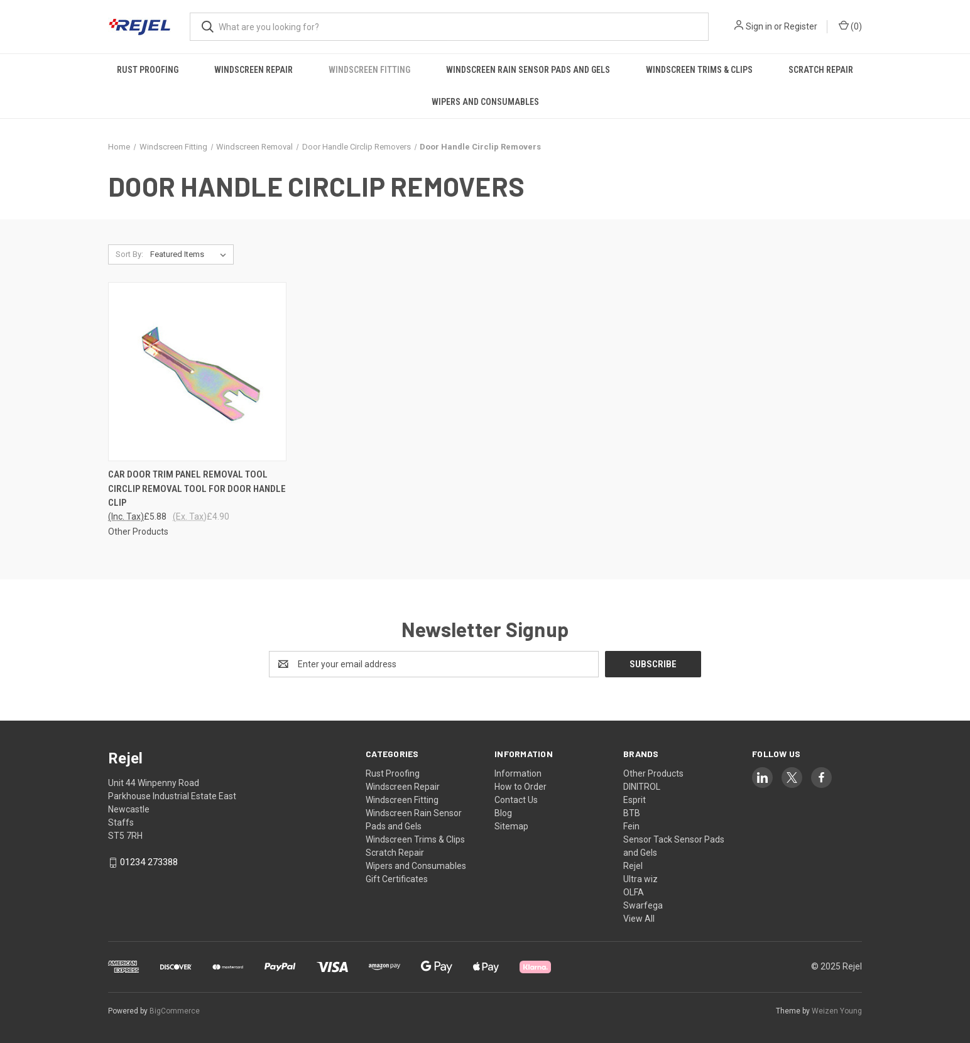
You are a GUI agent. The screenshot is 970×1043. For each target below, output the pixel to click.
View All (639, 919)
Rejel (633, 866)
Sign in (759, 26)
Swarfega (643, 905)
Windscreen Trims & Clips (699, 70)
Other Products (653, 773)
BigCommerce (175, 1011)
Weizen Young (837, 1011)
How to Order (520, 787)
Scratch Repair (820, 70)
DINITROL (641, 787)
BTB (631, 813)
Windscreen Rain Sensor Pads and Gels (528, 70)
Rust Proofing (147, 70)
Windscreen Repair (253, 70)
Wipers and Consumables (485, 102)
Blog (503, 813)
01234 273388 (149, 862)
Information (518, 773)
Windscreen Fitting (369, 70)
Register (800, 26)
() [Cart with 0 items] (850, 25)
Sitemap (511, 826)
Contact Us (516, 800)
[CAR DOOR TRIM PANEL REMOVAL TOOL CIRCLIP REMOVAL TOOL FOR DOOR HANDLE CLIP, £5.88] (197, 372)
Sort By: (129, 254)
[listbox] (190, 254)
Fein (631, 826)
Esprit (634, 800)
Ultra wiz (640, 879)
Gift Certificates (397, 879)
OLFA (633, 892)
